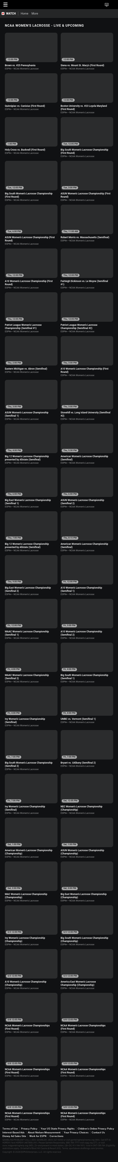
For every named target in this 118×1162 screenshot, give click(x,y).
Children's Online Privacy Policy (96, 1128)
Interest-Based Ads (13, 1132)
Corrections (56, 1136)
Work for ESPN (37, 1136)
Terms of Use (10, 1128)
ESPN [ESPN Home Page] (22, 4)
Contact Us (98, 1132)
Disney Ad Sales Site (14, 1136)
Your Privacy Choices (76, 1132)
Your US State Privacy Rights (57, 1128)
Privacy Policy (29, 1128)
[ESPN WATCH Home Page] (9, 13)
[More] (63, 13)
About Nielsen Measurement (44, 1132)
